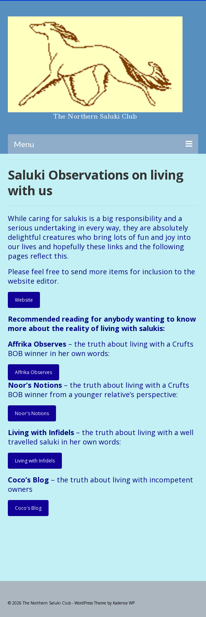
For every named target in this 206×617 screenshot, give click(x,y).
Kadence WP (124, 603)
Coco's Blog (28, 508)
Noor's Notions (32, 413)
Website (24, 300)
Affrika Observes (33, 372)
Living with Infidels (35, 460)
